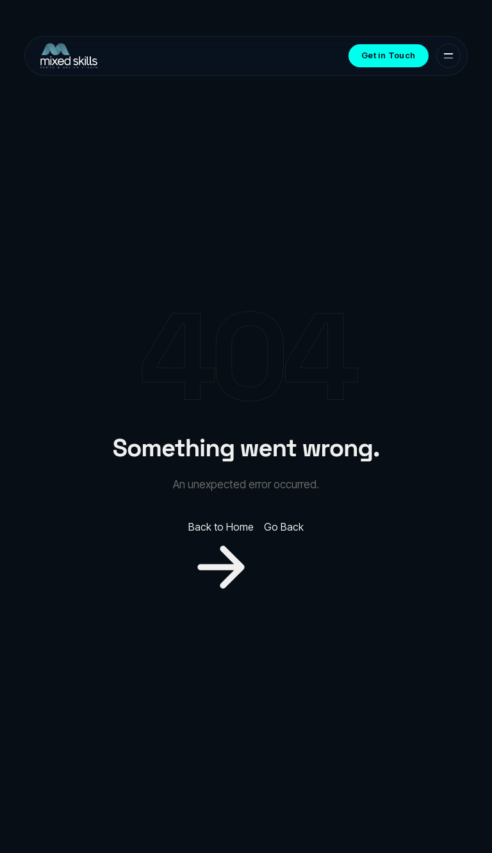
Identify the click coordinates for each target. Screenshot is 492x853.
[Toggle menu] (448, 56)
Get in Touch (388, 55)
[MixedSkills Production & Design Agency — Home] (68, 56)
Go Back (284, 526)
